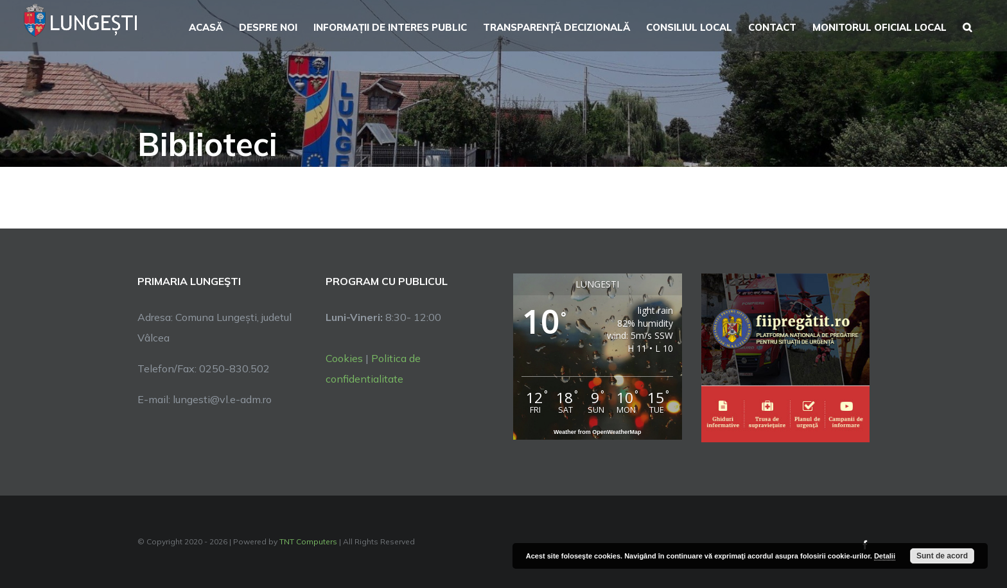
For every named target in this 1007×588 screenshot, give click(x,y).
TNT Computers (308, 541)
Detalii (884, 556)
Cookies (344, 358)
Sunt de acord (942, 555)
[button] (967, 25)
